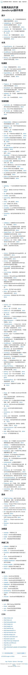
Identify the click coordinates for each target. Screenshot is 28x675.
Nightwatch (7, 584)
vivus (5, 375)
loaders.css (7, 310)
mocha (5, 576)
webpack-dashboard (9, 560)
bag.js (5, 280)
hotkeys (6, 441)
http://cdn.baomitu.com (10, 632)
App (6, 661)
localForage (7, 266)
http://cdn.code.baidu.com (11, 636)
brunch (6, 566)
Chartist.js (6, 519)
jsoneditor (6, 160)
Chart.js (6, 504)
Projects (10, 661)
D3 (4, 511)
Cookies (6, 289)
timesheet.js (7, 412)
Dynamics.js (7, 356)
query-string (7, 197)
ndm (5, 610)
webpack (6, 546)
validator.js (7, 222)
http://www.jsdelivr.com (10, 622)
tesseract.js (7, 37)
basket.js (6, 276)
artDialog (6, 93)
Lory (5, 69)
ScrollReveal (7, 52)
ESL (5, 538)
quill (5, 143)
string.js (6, 189)
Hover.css (6, 312)
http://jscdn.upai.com (9, 638)
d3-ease (6, 333)
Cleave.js (6, 236)
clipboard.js (7, 447)
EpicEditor (6, 155)
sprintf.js (6, 205)
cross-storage (7, 272)
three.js (6, 308)
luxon (5, 408)
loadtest (6, 592)
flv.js (5, 108)
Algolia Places (7, 232)
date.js (5, 416)
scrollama (6, 454)
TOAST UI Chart (8, 498)
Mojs (5, 360)
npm (5, 608)
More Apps (20, 661)
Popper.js (6, 84)
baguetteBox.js (8, 19)
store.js (6, 253)
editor (5, 151)
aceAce (6, 135)
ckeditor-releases (8, 147)
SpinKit (6, 329)
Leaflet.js (6, 473)
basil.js (6, 285)
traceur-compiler (8, 564)
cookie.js (6, 257)
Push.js (6, 458)
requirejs (6, 532)
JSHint (5, 580)
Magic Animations (8, 320)
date (5, 431)
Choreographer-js (8, 379)
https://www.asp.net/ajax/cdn (11, 640)
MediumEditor (7, 122)
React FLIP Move (8, 366)
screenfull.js (7, 489)
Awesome (15, 1)
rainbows (6, 129)
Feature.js (6, 483)
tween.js (6, 371)
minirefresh (7, 383)
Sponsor (24, 1)
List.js (5, 226)
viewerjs (6, 27)
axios (5, 243)
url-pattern (6, 207)
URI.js (5, 201)
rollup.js (6, 558)
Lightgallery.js (7, 23)
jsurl (5, 203)
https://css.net (7, 645)
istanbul (6, 586)
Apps (20, 1)
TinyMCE (6, 170)
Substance (7, 126)
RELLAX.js (7, 348)
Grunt (5, 556)
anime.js (6, 304)
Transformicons (8, 324)
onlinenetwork (7, 462)
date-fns (6, 404)
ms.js (5, 433)
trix (4, 172)
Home (10, 1)
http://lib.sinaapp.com (9, 634)
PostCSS (6, 552)
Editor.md (6, 176)
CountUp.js (7, 352)
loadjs (5, 536)
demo (16, 21)
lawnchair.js (7, 295)
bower (5, 606)
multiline (6, 195)
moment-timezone (8, 427)
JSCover (6, 596)
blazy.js (6, 35)
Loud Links (7, 105)
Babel (5, 550)
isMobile (6, 444)
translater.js (7, 450)
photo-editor (7, 31)
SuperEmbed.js (8, 46)
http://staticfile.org (8, 628)
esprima (6, 139)
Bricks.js (6, 57)
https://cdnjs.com (8, 618)
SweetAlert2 (7, 88)
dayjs (5, 396)
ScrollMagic (7, 337)
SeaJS (5, 534)
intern (5, 588)
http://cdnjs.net (8, 620)
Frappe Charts (7, 515)
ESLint (5, 578)
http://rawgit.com (8, 626)
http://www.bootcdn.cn (10, 630)
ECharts (6, 507)
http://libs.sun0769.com (10, 643)
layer (5, 97)
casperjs (6, 582)
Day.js (5, 392)
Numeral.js (7, 213)
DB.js (5, 291)
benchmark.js (7, 590)
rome (5, 423)
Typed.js (6, 373)
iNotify (5, 464)
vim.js (5, 164)
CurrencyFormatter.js (9, 477)
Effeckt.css (7, 316)
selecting (6, 186)
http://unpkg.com (8, 624)
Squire (5, 168)
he (4, 193)
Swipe (5, 67)
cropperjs (6, 29)
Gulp (5, 548)
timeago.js (6, 419)
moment (6, 400)
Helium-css (7, 568)
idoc (15, 666)
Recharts (6, 523)
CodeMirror (7, 137)
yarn (5, 604)
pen (5, 133)
